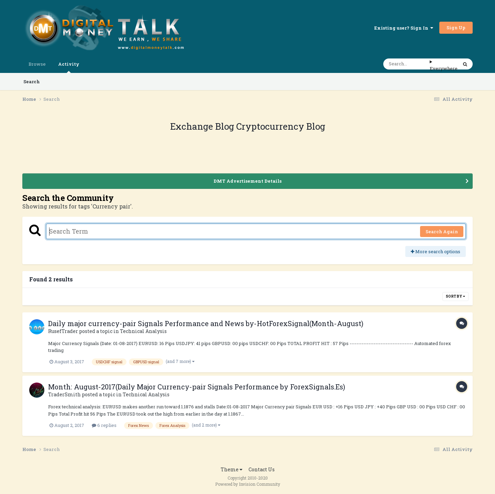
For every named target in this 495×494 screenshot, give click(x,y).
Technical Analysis (143, 331)
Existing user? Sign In (403, 28)
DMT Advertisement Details (247, 181)
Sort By (455, 296)
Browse (37, 64)
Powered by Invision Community (247, 484)
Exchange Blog (203, 126)
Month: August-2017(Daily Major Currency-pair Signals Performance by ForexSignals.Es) (196, 386)
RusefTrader (63, 331)
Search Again (442, 231)
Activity (68, 67)
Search (31, 81)
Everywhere (444, 68)
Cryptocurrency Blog (280, 126)
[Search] (406, 63)
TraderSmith (64, 394)
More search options (435, 251)
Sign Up (456, 27)
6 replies (104, 425)
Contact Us (262, 469)
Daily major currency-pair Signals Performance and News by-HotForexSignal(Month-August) (205, 323)
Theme (231, 469)
